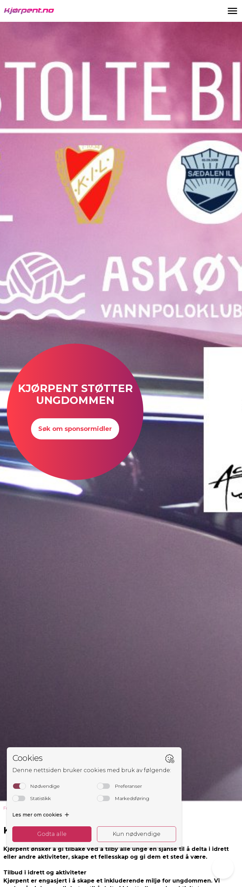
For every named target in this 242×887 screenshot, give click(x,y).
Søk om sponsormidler (75, 429)
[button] (232, 10)
